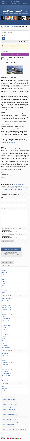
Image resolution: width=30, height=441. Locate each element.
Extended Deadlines (7, 417)
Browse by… (5, 262)
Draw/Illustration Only (7, 362)
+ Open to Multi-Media (19, 184)
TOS (6, 1)
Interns (3, 283)
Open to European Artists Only (10, 419)
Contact (10, 1)
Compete (4, 270)
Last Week (4, 390)
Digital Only (5, 360)
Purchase (3, 190)
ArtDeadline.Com (15, 11)
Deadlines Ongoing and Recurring (10, 414)
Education (4, 303)
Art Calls (4, 268)
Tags (11, 262)
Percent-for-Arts (6, 325)
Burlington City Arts (5, 61)
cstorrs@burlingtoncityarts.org (9, 142)
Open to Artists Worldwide (20, 417)
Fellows (4, 274)
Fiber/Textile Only (6, 364)
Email (2, 202)
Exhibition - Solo (6, 312)
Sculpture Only (5, 378)
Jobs (3, 285)
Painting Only (5, 371)
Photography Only (6, 373)
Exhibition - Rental (6, 309)
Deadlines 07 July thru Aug (17, 187)
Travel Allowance (6, 347)
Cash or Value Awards (7, 300)
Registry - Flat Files (6, 332)
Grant (3, 316)
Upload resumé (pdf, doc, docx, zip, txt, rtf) (11, 228)
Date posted (5, 383)
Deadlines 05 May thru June (9, 404)
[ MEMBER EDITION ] (18, 1)
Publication (4, 327)
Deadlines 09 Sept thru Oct (9, 409)
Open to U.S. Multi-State (8, 429)
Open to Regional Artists (8, 424)
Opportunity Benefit (6, 295)
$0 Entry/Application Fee (8, 397)
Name (2, 197)
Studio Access (5, 345)
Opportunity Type (6, 265)
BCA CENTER (4, 172)
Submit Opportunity (16, 3)
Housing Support (6, 318)
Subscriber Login (25, 3)
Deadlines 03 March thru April (9, 402)
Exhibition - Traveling (7, 314)
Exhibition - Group (6, 305)
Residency (4, 290)
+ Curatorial (5, 353)
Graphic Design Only (7, 369)
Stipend (4, 343)
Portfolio (4, 288)
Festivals (4, 277)
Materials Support (6, 323)
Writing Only (5, 380)
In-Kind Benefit (5, 320)
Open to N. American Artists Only (10, 422)
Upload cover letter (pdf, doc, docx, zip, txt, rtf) (11, 234)
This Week (4, 388)
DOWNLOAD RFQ (5, 124)
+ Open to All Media (6, 355)
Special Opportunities (21, 429)
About (2, 1)
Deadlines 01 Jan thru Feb (9, 399)
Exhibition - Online (6, 307)
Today (3, 386)
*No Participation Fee (19, 189)
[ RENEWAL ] (4, 3)
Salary (3, 338)
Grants (3, 279)
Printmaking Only (6, 375)
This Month (4, 393)
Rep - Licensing (5, 334)
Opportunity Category (7, 350)
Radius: (20, 41)
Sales (3, 340)
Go (3, 38)
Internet (4, 281)
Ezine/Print (4, 272)
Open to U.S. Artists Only (8, 427)
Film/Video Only (6, 366)
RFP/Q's (12, 186)
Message (3, 208)
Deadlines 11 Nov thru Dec (9, 412)
